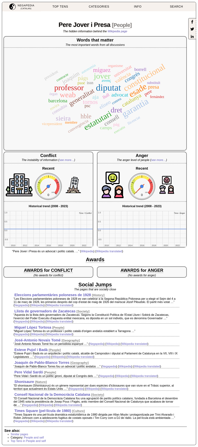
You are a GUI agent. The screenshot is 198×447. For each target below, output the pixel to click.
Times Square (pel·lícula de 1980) (42, 411)
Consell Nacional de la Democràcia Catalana (52, 394)
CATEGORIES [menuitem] (99, 6)
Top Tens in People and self (28, 440)
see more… (66, 160)
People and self (34, 437)
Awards (95, 259)
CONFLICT (62, 270)
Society (82, 311)
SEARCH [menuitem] (176, 6)
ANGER (155, 270)
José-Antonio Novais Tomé (37, 340)
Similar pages (19, 434)
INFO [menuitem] (137, 6)
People (122, 25)
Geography (71, 340)
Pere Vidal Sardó (28, 372)
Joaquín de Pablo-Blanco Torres (41, 363)
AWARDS (33, 270)
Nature (41, 382)
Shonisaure (24, 382)
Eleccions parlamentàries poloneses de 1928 (52, 295)
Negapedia (21, 305)
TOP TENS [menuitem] (60, 6)
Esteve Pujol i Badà (31, 350)
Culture (78, 411)
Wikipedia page (117, 31)
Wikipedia (87, 251)
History (98, 295)
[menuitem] (21, 6)
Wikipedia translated (109, 251)
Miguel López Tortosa (32, 327)
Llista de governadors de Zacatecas (44, 311)
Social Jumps (95, 284)
